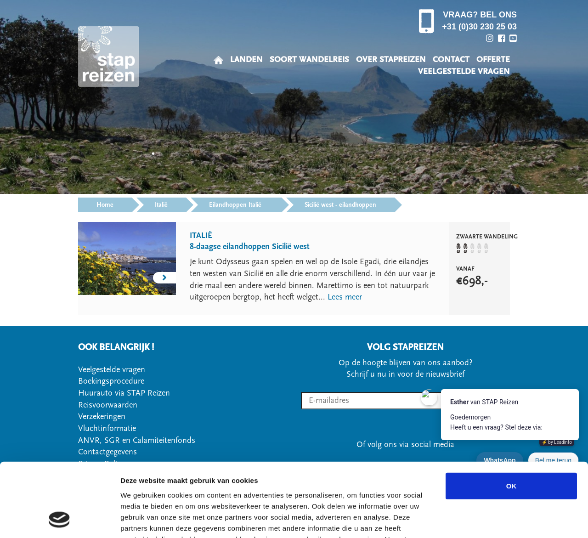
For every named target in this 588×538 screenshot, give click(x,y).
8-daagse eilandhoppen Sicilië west (250, 246)
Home (104, 205)
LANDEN (246, 59)
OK (511, 418)
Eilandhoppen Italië (236, 205)
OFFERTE (493, 59)
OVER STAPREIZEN (391, 59)
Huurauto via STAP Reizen (124, 393)
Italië (161, 205)
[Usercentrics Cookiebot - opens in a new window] (59, 520)
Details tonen (496, 520)
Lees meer (345, 297)
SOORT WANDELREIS (309, 59)
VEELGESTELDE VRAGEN (464, 71)
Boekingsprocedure (111, 381)
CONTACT (451, 59)
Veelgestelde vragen (111, 369)
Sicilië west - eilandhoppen (340, 205)
